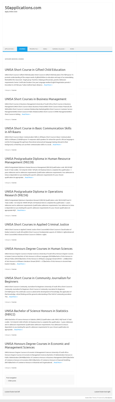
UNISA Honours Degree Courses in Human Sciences (38, 248)
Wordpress (108, 397)
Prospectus (34, 49)
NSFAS (45, 49)
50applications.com (23, 7)
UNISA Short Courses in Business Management (35, 99)
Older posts (11, 381)
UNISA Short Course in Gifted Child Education (35, 69)
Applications (9, 49)
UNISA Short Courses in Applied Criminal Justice (37, 224)
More (72, 49)
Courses (22, 49)
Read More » (48, 85)
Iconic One (88, 397)
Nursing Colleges (58, 49)
